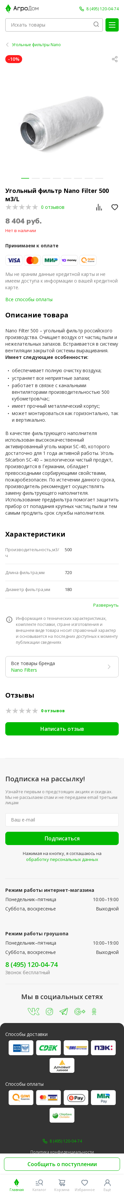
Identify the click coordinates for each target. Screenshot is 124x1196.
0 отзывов (52, 207)
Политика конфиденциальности (62, 1152)
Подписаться (62, 838)
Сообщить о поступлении (62, 1164)
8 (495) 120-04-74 (31, 964)
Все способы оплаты (29, 299)
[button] (25, 178)
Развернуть (106, 605)
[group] (62, 123)
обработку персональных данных (62, 859)
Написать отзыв (62, 728)
